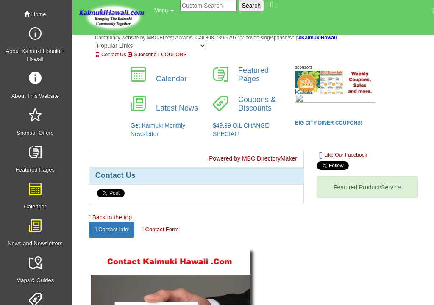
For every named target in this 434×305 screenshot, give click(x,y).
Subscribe (142, 55)
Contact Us (110, 55)
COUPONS (172, 55)
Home (35, 14)
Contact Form (160, 229)
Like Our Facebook (343, 155)
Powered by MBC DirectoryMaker (253, 158)
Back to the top (110, 217)
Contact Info (111, 229)
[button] (164, 10)
